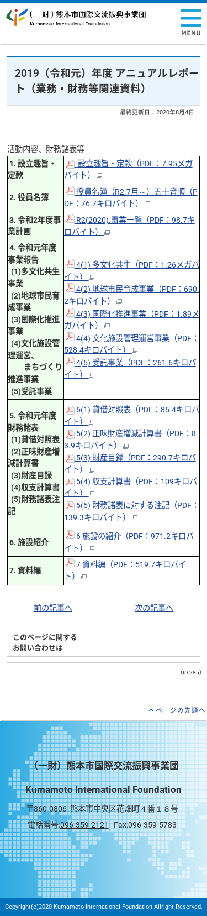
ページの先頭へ (181, 710)
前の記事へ (53, 608)
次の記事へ (154, 608)
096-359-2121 (84, 825)
